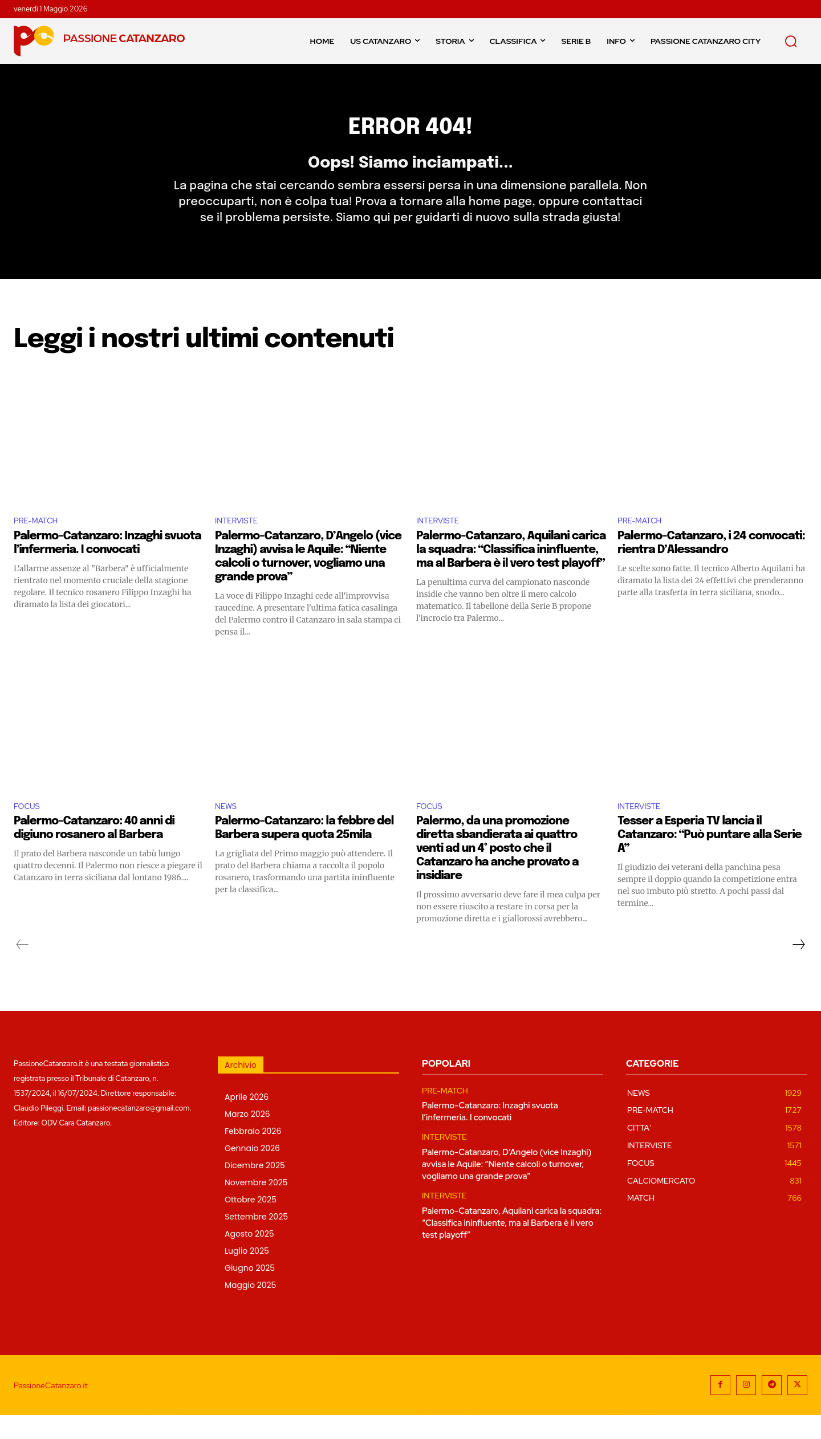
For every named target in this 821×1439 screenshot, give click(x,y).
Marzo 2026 (247, 1138)
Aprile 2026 (247, 1121)
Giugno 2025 (250, 1292)
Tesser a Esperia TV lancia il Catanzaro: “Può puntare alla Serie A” (709, 859)
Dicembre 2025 (255, 1189)
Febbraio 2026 (253, 1155)
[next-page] (798, 968)
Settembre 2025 (256, 1240)
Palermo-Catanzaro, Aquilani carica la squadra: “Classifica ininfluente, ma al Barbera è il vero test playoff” (511, 571)
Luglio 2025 (247, 1275)
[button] (790, 41)
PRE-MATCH (40, 541)
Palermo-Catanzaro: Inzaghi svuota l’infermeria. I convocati (490, 1135)
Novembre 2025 (256, 1206)
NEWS (228, 829)
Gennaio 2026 (252, 1172)
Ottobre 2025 (251, 1223)
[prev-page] (22, 968)
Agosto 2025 (249, 1257)
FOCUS (29, 829)
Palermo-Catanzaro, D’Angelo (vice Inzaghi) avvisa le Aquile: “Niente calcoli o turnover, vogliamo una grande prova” (506, 1188)
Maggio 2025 (250, 1309)
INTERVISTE (240, 541)
